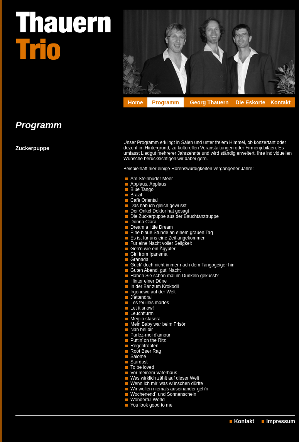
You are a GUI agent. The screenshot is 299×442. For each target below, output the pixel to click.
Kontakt (280, 102)
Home (135, 102)
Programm (165, 102)
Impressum (280, 421)
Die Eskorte (250, 102)
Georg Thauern (209, 102)
